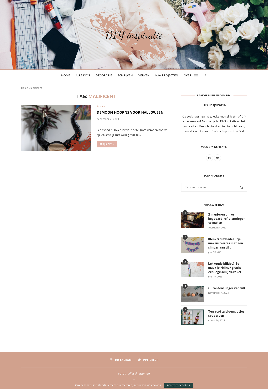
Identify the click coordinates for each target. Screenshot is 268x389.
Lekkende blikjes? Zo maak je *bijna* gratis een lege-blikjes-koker (226, 269)
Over (187, 75)
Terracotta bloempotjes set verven (227, 315)
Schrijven (125, 75)
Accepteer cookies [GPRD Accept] (178, 385)
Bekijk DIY (106, 144)
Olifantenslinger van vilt (227, 290)
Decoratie (104, 75)
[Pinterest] (148, 361)
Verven (143, 75)
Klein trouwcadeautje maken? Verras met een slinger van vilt (226, 244)
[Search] (205, 75)
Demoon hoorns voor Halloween (130, 112)
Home (65, 75)
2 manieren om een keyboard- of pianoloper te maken (227, 218)
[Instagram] (120, 361)
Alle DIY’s (83, 75)
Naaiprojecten (166, 75)
